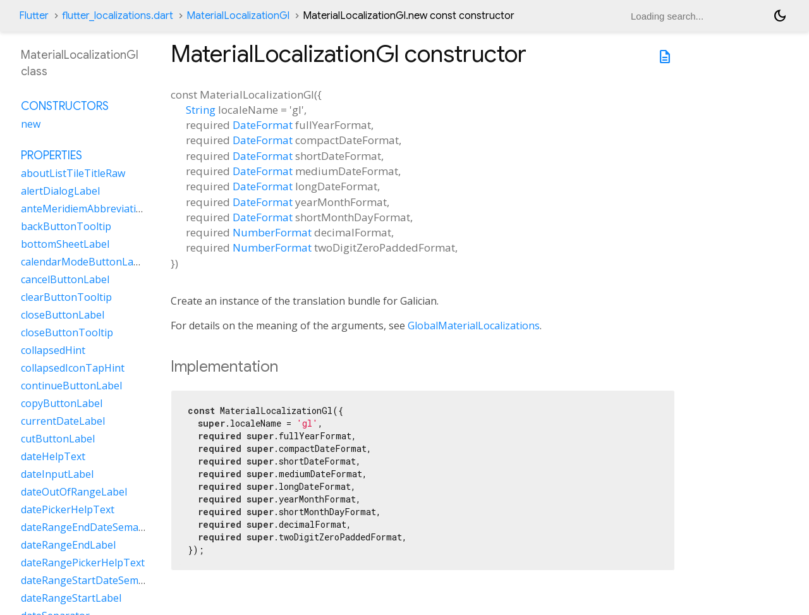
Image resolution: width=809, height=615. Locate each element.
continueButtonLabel (71, 386)
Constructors (65, 106)
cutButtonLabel (58, 439)
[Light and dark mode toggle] (780, 16)
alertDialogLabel (60, 191)
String (201, 109)
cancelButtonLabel (65, 279)
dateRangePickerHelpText (83, 562)
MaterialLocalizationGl (237, 15)
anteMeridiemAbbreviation (85, 209)
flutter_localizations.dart (117, 15)
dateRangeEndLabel (68, 545)
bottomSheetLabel (65, 244)
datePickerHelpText (67, 509)
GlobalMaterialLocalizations (474, 325)
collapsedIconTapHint (73, 368)
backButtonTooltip (66, 226)
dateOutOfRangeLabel (74, 492)
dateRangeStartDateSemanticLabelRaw (114, 580)
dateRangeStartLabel (71, 598)
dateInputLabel (57, 474)
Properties (51, 155)
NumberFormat (272, 232)
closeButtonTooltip (67, 332)
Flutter (34, 15)
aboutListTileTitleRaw (73, 173)
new (30, 124)
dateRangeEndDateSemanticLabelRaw (111, 527)
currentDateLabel (63, 421)
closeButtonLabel (62, 315)
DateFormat (263, 125)
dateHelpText (53, 456)
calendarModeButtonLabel (84, 262)
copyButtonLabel (61, 403)
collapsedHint (53, 350)
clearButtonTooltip (66, 297)
